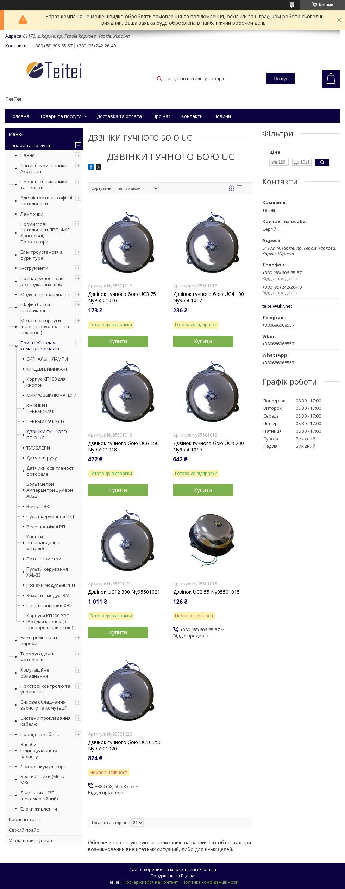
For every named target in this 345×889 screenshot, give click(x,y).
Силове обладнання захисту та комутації (43, 705)
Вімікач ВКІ (38, 506)
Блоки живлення (38, 809)
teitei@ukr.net (277, 306)
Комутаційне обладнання (34, 673)
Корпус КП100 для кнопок (45, 382)
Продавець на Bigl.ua (172, 876)
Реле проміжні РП (45, 527)
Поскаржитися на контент (151, 882)
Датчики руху (41, 458)
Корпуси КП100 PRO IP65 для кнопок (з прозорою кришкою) (49, 622)
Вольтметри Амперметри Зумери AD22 (49, 490)
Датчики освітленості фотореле (50, 471)
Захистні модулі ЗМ (47, 595)
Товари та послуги (60, 116)
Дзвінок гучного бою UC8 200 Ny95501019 (208, 446)
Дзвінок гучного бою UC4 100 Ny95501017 (208, 297)
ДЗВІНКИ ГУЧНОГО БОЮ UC (46, 435)
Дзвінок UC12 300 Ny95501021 (124, 592)
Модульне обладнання (46, 294)
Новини (222, 116)
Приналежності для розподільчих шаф (41, 281)
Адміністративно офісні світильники (46, 201)
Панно (27, 155)
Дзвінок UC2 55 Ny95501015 (206, 592)
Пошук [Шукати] (281, 78)
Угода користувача (30, 840)
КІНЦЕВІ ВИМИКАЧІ (46, 369)
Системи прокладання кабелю (45, 721)
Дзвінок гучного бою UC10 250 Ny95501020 (125, 745)
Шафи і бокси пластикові (35, 307)
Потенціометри (43, 559)
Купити (118, 340)
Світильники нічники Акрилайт (43, 168)
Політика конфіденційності (210, 882)
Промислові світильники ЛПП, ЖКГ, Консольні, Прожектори (45, 233)
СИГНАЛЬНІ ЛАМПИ (47, 359)
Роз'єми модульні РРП (50, 585)
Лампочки (31, 214)
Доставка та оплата (119, 116)
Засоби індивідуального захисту (38, 750)
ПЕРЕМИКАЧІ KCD (45, 422)
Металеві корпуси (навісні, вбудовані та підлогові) (44, 326)
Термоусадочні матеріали (37, 656)
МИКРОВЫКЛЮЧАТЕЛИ (51, 395)
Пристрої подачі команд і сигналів (39, 345)
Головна (20, 116)
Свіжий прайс (24, 830)
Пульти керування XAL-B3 (47, 572)
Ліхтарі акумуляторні (44, 766)
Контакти (192, 116)
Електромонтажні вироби (40, 640)
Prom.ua (207, 869)
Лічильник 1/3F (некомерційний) (39, 795)
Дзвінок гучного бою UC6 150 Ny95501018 (123, 446)
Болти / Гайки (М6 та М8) (43, 779)
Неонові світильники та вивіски (43, 184)
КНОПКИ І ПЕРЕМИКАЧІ (40, 408)
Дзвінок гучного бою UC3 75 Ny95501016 (122, 297)
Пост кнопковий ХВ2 (49, 606)
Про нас (161, 116)
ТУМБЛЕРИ (38, 448)
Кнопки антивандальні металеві (43, 543)
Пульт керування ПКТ (50, 517)
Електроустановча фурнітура (41, 255)
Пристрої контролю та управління (45, 689)
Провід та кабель (39, 734)
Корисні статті (24, 819)
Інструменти (34, 268)
